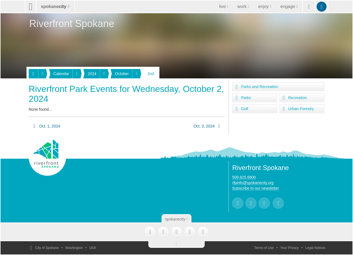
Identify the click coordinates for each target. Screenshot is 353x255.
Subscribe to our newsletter (255, 188)
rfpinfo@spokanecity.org (253, 182)
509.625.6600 (244, 177)
